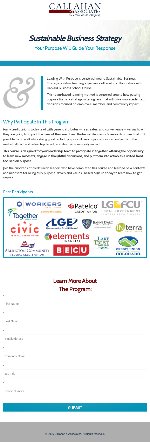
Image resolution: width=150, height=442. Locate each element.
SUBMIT (75, 408)
